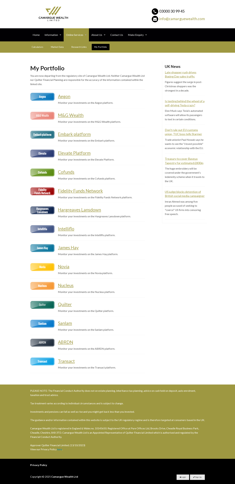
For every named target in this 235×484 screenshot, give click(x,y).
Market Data (57, 46)
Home (36, 34)
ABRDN (65, 342)
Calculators (37, 46)
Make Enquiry (136, 34)
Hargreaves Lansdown (79, 209)
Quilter (65, 304)
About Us (96, 34)
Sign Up (197, 477)
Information (51, 34)
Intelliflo (66, 228)
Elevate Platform (74, 153)
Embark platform (74, 134)
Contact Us (116, 34)
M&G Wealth (71, 115)
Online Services (74, 34)
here (59, 449)
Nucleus (66, 285)
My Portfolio (100, 46)
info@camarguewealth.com (182, 18)
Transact (66, 361)
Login (183, 477)
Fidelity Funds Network (80, 190)
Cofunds (66, 172)
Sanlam (65, 323)
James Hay (68, 247)
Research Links (79, 46)
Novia (63, 266)
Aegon (64, 96)
